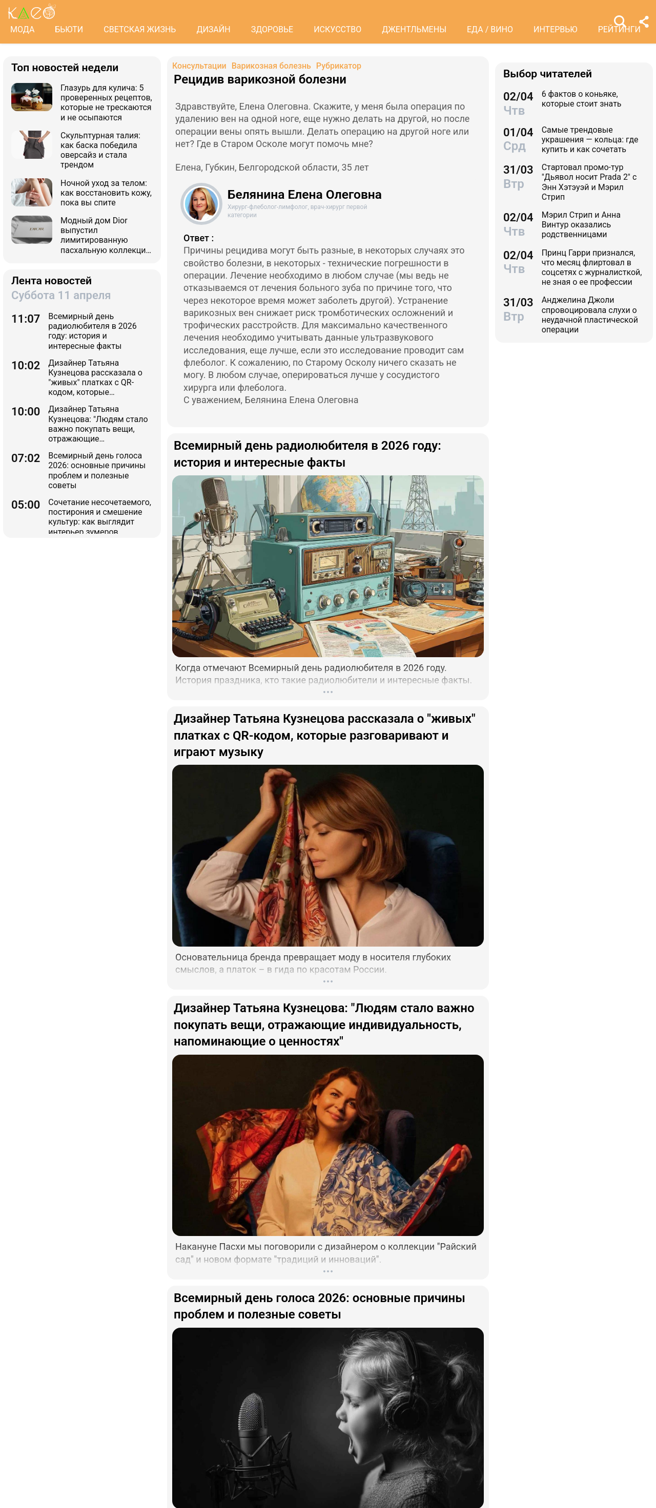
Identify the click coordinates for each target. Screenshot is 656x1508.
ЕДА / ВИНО (490, 29)
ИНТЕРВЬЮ (556, 29)
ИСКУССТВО (337, 29)
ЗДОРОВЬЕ (272, 29)
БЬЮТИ (69, 29)
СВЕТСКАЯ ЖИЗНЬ (140, 29)
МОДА (22, 29)
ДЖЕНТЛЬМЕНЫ (414, 29)
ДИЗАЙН (213, 29)
